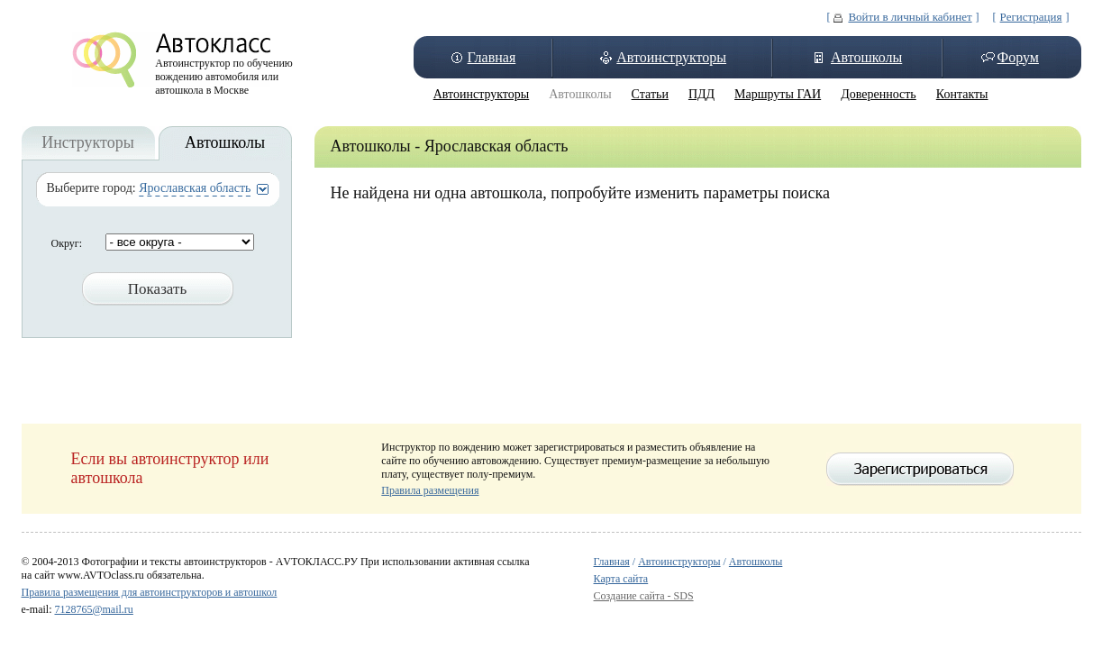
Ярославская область (194, 188)
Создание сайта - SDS (644, 596)
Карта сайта (621, 578)
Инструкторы (87, 142)
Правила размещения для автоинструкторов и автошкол (150, 592)
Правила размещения (429, 490)
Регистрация (1031, 16)
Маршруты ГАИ (777, 94)
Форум (1018, 57)
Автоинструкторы (671, 57)
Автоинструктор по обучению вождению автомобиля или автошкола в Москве (224, 72)
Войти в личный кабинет (909, 16)
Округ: (67, 243)
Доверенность (878, 94)
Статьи (650, 94)
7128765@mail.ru (93, 609)
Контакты (962, 94)
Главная (492, 57)
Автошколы (866, 57)
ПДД (701, 94)
